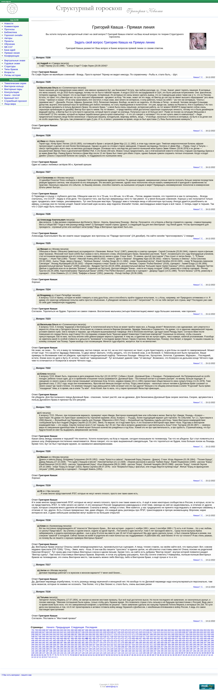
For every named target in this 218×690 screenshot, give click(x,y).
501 (201, 636)
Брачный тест (11, 98)
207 (158, 649)
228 (83, 649)
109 (144, 653)
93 (195, 653)
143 (205, 651)
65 (84, 655)
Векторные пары (13, 89)
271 (111, 647)
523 (122, 636)
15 (212, 655)
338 (54, 645)
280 (79, 647)
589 (68, 634)
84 (35, 655)
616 (155, 632)
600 (212, 632)
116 (119, 653)
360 (158, 643)
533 (86, 636)
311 (151, 645)
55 (109, 655)
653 (205, 630)
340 (47, 645)
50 (122, 655)
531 (94, 636)
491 (54, 638)
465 (147, 638)
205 (165, 649)
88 (208, 653)
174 (94, 651)
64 (86, 655)
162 (137, 651)
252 (180, 647)
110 (140, 653)
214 (133, 649)
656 (194, 630)
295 (208, 645)
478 (101, 638)
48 (127, 655)
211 (144, 649)
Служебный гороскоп (15, 101)
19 (202, 655)
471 (126, 638)
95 (190, 653)
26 (184, 655)
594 (50, 634)
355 (176, 643)
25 (186, 655)
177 (83, 651)
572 (129, 634)
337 (58, 645)
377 (97, 643)
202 (176, 649)
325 (101, 645)
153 (169, 651)
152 (172, 651)
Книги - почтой (12, 95)
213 (137, 649)
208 (155, 649)
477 (104, 638)
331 (79, 645)
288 (50, 647)
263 (140, 647)
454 (187, 638)
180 (72, 651)
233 (65, 649)
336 (61, 645)
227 (86, 649)
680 (108, 630)
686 (86, 630)
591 (61, 634)
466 (144, 638)
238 (47, 649)
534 (83, 636)
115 (122, 653)
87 (210, 653)
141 (212, 651)
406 (176, 640)
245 (205, 647)
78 (50, 655)
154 (165, 651)
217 (122, 649)
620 (140, 632)
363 (147, 643)
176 (86, 651)
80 (45, 655)
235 (58, 649)
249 (190, 647)
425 (108, 640)
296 (205, 645)
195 (201, 649)
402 (190, 640)
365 (140, 643)
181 (68, 651)
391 (47, 643)
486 (72, 638)
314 (140, 645)
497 (32, 638)
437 (65, 640)
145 (198, 651)
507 (180, 636)
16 (209, 655)
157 (155, 651)
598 (36, 634)
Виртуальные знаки (14, 60)
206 (162, 649)
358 (165, 643)
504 (190, 636)
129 (72, 653)
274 (101, 647)
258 (158, 647)
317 (129, 645)
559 (176, 634)
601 (208, 632)
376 (101, 643)
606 (190, 632)
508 (176, 636)
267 (126, 647)
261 (147, 647)
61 (94, 655)
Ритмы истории (12, 75)
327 (94, 645)
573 (126, 634)
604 (198, 632)
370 (122, 643)
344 (32, 645)
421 (122, 640)
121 (101, 653)
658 (187, 630)
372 (115, 643)
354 (180, 643)
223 (101, 649)
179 (76, 651)
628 (111, 632)
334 (68, 645)
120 (104, 653)
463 (155, 638)
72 (66, 655)
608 (183, 632)
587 (76, 634)
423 (115, 640)
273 (104, 647)
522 (126, 636)
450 (201, 638)
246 (201, 647)
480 (94, 638)
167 (119, 651)
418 (133, 640)
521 (129, 636)
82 (40, 655)
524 (119, 636)
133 (58, 653)
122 (97, 653)
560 (172, 634)
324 (104, 645)
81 (43, 655)
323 (108, 645)
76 (55, 655)
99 (180, 653)
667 (155, 630)
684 (94, 630)
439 (58, 640)
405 (180, 640)
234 (61, 649)
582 (94, 634)
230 (76, 649)
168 (115, 651)
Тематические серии (15, 83)
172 (101, 651)
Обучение (9, 44)
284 (65, 647)
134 (54, 653)
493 (47, 638)
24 (189, 655)
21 (197, 655)
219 (115, 649)
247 (198, 647)
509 (172, 636)
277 (90, 647)
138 (40, 653)
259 (155, 647)
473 (119, 638)
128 (76, 653)
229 (79, 649)
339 (50, 645)
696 (50, 630)
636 (83, 632)
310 (155, 645)
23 (191, 655)
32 (168, 655)
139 (36, 653)
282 (72, 647)
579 (104, 634)
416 (140, 640)
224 (97, 649)
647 (43, 632)
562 (165, 634)
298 (198, 645)
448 (208, 638)
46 (132, 655)
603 (201, 632)
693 (61, 630)
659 (183, 630)
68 (76, 655)
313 (144, 645)
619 (144, 632)
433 (79, 640)
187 (47, 651)
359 (162, 643)
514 (155, 636)
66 (81, 655)
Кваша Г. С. (198, 77)
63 (89, 655)
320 (119, 645)
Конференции (11, 56)
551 (205, 634)
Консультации (11, 92)
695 (54, 630)
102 (169, 653)
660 (180, 630)
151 (176, 651)
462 (158, 638)
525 (115, 636)
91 (200, 653)
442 (47, 640)
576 (115, 634)
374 (108, 643)
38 (153, 655)
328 (90, 645)
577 (111, 634)
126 (83, 653)
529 (101, 636)
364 (144, 643)
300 (190, 645)
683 (97, 630)
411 (158, 640)
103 (165, 653)
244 (208, 647)
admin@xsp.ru (112, 687)
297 (201, 645)
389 (54, 643)
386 (65, 643)
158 (151, 651)
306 (169, 645)
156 (158, 651)
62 (91, 655)
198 (190, 649)
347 (205, 643)
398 (205, 640)
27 (181, 655)
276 (94, 647)
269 (119, 647)
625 (122, 632)
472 (122, 638)
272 (108, 647)
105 (158, 653)
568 (144, 634)
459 (169, 638)
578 (108, 634)
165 (126, 651)
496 (36, 638)
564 (158, 634)
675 (126, 630)
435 (72, 640)
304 (176, 645)
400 (198, 640)
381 (83, 643)
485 (76, 638)
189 (40, 651)
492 (50, 638)
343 (36, 645)
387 (61, 643)
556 (187, 634)
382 (79, 643)
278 (86, 647)
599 (32, 634)
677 (119, 630)
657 (190, 630)
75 (58, 655)
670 (144, 630)
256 (165, 647)
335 (65, 645)
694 (58, 630)
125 (86, 653)
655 (198, 630)
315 (137, 645)
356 (172, 643)
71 (68, 655)
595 (47, 634)
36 (158, 655)
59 (99, 655)
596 (43, 634)
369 (126, 643)
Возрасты (9, 72)
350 (194, 643)
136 (47, 653)
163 (133, 651)
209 (151, 649)
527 (108, 636)
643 (58, 632)
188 (43, 651)
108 (147, 653)
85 (32, 655)
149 (183, 651)
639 (72, 632)
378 (94, 643)
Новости (8, 23)
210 (147, 649)
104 (162, 653)
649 (36, 632)
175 (90, 651)
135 (50, 653)
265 (133, 647)
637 (79, 632)
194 (205, 649)
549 (212, 634)
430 (90, 640)
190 (36, 651)
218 (119, 649)
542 (54, 636)
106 (155, 653)
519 (137, 636)
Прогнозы (9, 29)
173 (97, 651)
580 (101, 634)
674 (129, 630)
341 (43, 645)
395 (32, 643)
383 (76, 643)
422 (119, 640)
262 (144, 647)
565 (155, 634)
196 (198, 649)
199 (187, 649)
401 (194, 640)
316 (133, 645)
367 (133, 643)
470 (129, 638)
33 (166, 655)
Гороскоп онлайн (13, 35)
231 (72, 649)
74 (61, 655)
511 (165, 636)
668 (151, 630)
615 (158, 632)
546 (40, 636)
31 (171, 655)
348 (201, 643)
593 (54, 634)
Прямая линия (12, 53)
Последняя (91, 627)
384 (72, 643)
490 (58, 638)
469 (133, 638)
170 (108, 651)
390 (50, 643)
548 (32, 636)
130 (68, 653)
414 (147, 640)
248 (194, 647)
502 (198, 636)
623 (129, 632)
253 (176, 647)
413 (151, 640)
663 (169, 630)
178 (79, 651)
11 (40, 657)
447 (212, 638)
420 (126, 640)
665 (162, 630)
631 (101, 632)
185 (54, 651)
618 (147, 632)
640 (68, 632)
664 (165, 630)
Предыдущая (63, 627)
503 (194, 636)
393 (40, 643)
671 (140, 630)
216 (126, 649)
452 (194, 638)
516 (147, 636)
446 (32, 640)
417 (137, 640)
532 (90, 636)
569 (140, 634)
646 (47, 632)
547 (36, 636)
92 (198, 653)
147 (190, 651)
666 (158, 630)
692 (65, 630)
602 (205, 632)
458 (172, 638)
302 (183, 645)
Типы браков (11, 69)
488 (65, 638)
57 (104, 655)
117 (115, 653)
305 (172, 645)
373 (111, 643)
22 (194, 655)
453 (190, 638)
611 (172, 632)
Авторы (8, 38)
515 (151, 636)
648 (40, 632)
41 (145, 655)
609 (180, 632)
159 (147, 651)
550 (208, 634)
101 (172, 653)
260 (151, 647)
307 (165, 645)
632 (97, 632)
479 (97, 638)
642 (61, 632)
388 (58, 643)
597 (40, 634)
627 (115, 632)
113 (129, 653)
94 (192, 653)
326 (97, 645)
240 (40, 649)
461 (162, 638)
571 (133, 634)
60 (97, 655)
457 (176, 638)
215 (129, 649)
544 (47, 636)
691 (68, 630)
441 (50, 640)
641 (65, 632)
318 (126, 645)
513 (158, 636)
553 (198, 634)
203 (172, 649)
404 (183, 640)
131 (65, 653)
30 (173, 655)
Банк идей (9, 50)
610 (176, 632)
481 (90, 638)
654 (201, 630)
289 (47, 647)
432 (83, 640)
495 (40, 638)
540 (61, 636)
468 (137, 638)
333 (72, 645)
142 (208, 651)
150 (180, 651)
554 (194, 634)
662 (172, 630)
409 (165, 640)
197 (194, 649)
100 (176, 653)
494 (43, 638)
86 (213, 653)
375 (104, 643)
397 (208, 640)
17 (207, 655)
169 (111, 651)
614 (162, 632)
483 (83, 638)
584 (86, 634)
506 (183, 636)
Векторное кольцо (14, 86)
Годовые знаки (12, 63)
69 (73, 655)
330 (83, 645)
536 (76, 636)
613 (165, 632)
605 (194, 632)
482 (86, 638)
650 (32, 632)
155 (162, 651)
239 (43, 649)
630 (104, 632)
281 (76, 647)
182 (65, 651)
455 (183, 638)
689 (76, 630)
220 (111, 649)
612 (169, 632)
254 (172, 647)
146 (194, 651)
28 (179, 655)
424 (111, 640)
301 (187, 645)
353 (183, 643)
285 (61, 647)
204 (169, 649)
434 (76, 640)
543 (50, 636)
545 (43, 636)
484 (79, 638)
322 (111, 645)
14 (32, 657)
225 (94, 649)
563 (162, 634)
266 (129, 647)
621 (137, 632)
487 (68, 638)
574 (122, 634)
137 (43, 653)
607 (187, 632)
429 (94, 640)
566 (151, 634)
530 (97, 636)
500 (205, 636)
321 (115, 645)
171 (104, 651)
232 (68, 649)
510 (169, 636)
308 (162, 645)
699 (40, 630)
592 (58, 634)
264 (137, 647)
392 (43, 643)
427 (101, 640)
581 (97, 634)
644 (54, 632)
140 (32, 653)
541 (58, 636)
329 (86, 645)
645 (50, 632)
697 (47, 630)
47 (130, 655)
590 (65, 634)
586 (79, 634)
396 (212, 640)
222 (104, 649)
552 (201, 634)
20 (199, 655)
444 (40, 640)
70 (71, 655)
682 (101, 630)
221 (108, 649)
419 (129, 640)
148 (187, 651)
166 (122, 651)
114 (126, 653)
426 (104, 640)
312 (147, 645)
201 (180, 649)
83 (38, 655)
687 (83, 630)
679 (111, 630)
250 (187, 647)
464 (151, 638)
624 (126, 632)
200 (183, 649)
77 (53, 655)
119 (108, 653)
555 (190, 634)
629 (108, 632)
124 (90, 653)
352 (187, 643)
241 (36, 649)
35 (161, 655)
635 (86, 632)
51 (120, 655)
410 (162, 640)
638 (76, 632)
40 (148, 655)
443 (43, 640)
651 (212, 630)
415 (144, 640)
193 (208, 649)
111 (137, 653)
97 (185, 653)
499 (208, 636)
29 (176, 655)
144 (201, 651)
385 (68, 643)
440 (54, 640)
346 (208, 643)
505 (187, 636)
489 (61, 638)
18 (204, 655)
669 (147, 630)
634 (90, 632)
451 (198, 638)
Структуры (10, 66)
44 (138, 655)
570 (137, 634)
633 (94, 632)
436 (68, 640)
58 (102, 655)
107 (151, 653)
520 (133, 636)
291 (40, 647)
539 (65, 636)
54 (112, 655)
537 (72, 636)
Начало (50, 627)
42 (143, 655)
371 (119, 643)
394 (36, 643)
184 (58, 651)
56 (107, 655)
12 (38, 657)
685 (90, 630)
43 (140, 655)
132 (61, 653)
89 (205, 653)
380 (86, 643)
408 (169, 640)
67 (79, 655)
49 (125, 655)
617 (151, 632)
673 (133, 630)
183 (61, 651)
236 (54, 649)
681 (104, 630)
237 (50, 649)
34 (163, 655)
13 (35, 657)
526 (111, 636)
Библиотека (10, 32)
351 (190, 643)
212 (140, 649)
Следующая (77, 627)
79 (48, 655)
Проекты (8, 41)
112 (133, 653)
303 (180, 645)
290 (43, 647)
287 (54, 647)
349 (198, 643)
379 (90, 643)
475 (111, 638)
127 (79, 653)
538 (68, 636)
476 (108, 638)
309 (158, 645)
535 (79, 636)
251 (183, 647)
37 (156, 655)
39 (150, 655)
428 (97, 640)
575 (119, 634)
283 (68, 647)
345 (212, 643)
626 (119, 632)
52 (117, 655)
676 (122, 630)
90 (203, 653)
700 (36, 630)
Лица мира (10, 104)
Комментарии (11, 26)
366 (137, 643)
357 (169, 643)
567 (147, 634)
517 (144, 636)
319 (122, 645)
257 (162, 647)
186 (50, 651)
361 (155, 643)
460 (165, 638)
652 (208, 630)
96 (187, 653)
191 (32, 651)
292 (36, 647)
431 (86, 640)
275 (97, 647)
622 (133, 632)
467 (140, 638)
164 (129, 651)
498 (212, 636)
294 (212, 645)
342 (40, 645)
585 (83, 634)
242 (32, 649)
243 (212, 647)
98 (182, 653)
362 (151, 643)
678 (115, 630)
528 (104, 636)
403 (187, 640)
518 (140, 636)
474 (115, 638)
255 (169, 647)
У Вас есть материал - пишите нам (16, 675)
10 (43, 657)
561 (169, 634)
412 (155, 640)
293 (32, 647)
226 (90, 649)
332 (76, 645)
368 (129, 643)
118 (111, 653)
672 (137, 630)
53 (114, 655)
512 (162, 636)
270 (115, 647)
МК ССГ (8, 47)
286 (58, 647)
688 (79, 630)
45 (135, 655)
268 (122, 647)
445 (36, 640)
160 (144, 651)
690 (72, 630)
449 (205, 638)
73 (63, 655)
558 (180, 634)
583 (90, 634)
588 (72, 634)
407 (172, 640)
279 (83, 647)
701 (32, 630)
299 (194, 645)
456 (180, 638)
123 (94, 653)
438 (61, 640)
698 (43, 630)
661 (176, 630)
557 (183, 634)
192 (212, 649)
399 (201, 640)
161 (140, 651)
